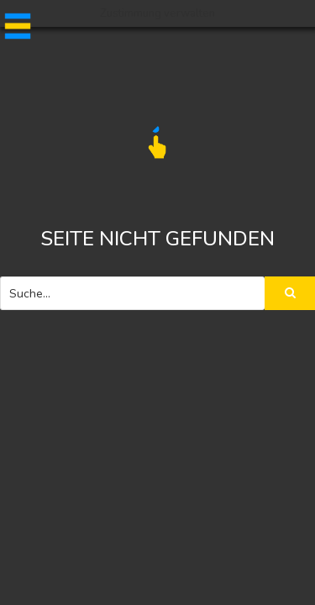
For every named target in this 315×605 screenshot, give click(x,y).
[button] (14, 26)
